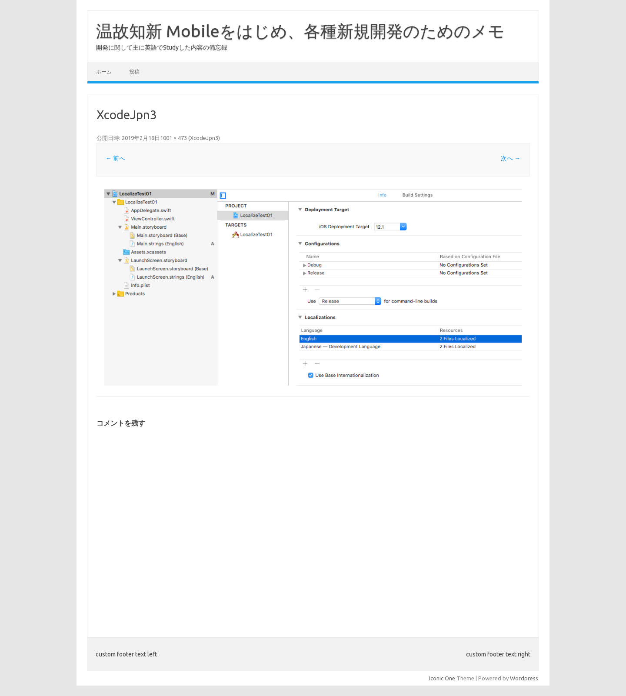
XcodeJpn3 (204, 138)
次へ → (510, 158)
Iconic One (442, 678)
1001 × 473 (173, 138)
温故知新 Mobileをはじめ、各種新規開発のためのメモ (300, 31)
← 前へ (115, 158)
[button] (313, 287)
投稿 (134, 71)
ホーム (104, 71)
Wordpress (524, 678)
